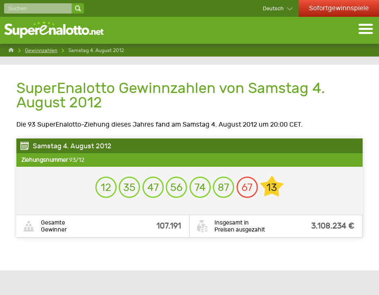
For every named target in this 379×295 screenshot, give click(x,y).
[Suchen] (38, 8)
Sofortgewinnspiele (339, 8)
